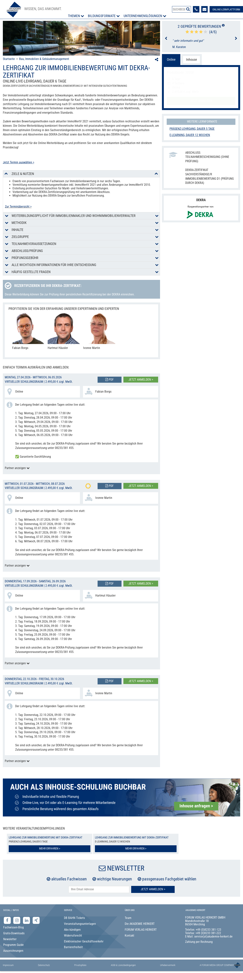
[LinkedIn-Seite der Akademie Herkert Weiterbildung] (27, 920)
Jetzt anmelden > (141, 379)
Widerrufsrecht (73, 935)
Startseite (9, 59)
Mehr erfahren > (49, 848)
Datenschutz (44, 965)
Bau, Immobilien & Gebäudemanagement (44, 59)
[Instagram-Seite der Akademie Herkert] (17, 920)
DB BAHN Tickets (74, 918)
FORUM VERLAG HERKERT (141, 929)
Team (128, 918)
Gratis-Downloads (13, 933)
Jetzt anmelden (201, 101)
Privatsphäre (80, 965)
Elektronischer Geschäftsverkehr (83, 941)
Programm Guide (13, 945)
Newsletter (10, 939)
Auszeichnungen (13, 951)
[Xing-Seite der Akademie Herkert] (36, 920)
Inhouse (191, 59)
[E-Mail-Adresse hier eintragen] (99, 889)
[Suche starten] (188, 9)
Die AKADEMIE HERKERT (140, 924)
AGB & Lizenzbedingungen (123, 965)
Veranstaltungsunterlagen (80, 924)
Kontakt (129, 935)
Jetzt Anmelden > (153, 889)
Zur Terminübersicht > (18, 206)
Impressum (8, 965)
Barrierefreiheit (73, 947)
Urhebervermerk (167, 965)
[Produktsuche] (181, 9)
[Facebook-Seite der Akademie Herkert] (8, 920)
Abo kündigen (72, 929)
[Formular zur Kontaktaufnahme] (204, 9)
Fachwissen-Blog (13, 927)
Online (171, 59)
